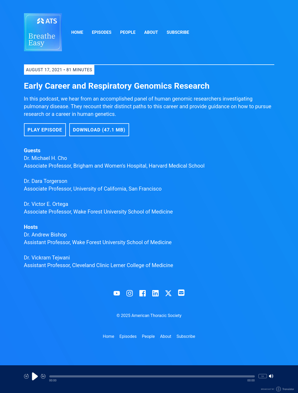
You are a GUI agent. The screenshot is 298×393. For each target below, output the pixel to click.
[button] (152, 376)
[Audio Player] (149, 379)
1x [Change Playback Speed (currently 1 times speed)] (262, 376)
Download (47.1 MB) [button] (99, 129)
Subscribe (178, 32)
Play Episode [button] (45, 129)
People (127, 32)
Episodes (101, 32)
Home (77, 32)
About (151, 32)
